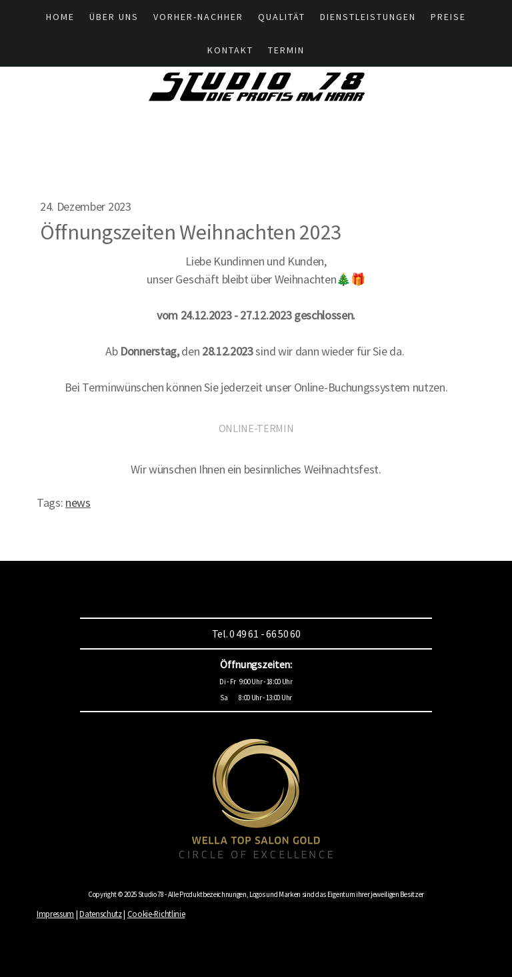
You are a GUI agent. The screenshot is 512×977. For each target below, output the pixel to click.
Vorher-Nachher (198, 17)
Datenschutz (100, 913)
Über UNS (114, 17)
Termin (286, 50)
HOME (60, 17)
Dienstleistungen (368, 17)
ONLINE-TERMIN (256, 428)
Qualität (281, 17)
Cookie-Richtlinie (156, 913)
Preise (448, 17)
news (78, 502)
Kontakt (230, 50)
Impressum (55, 913)
